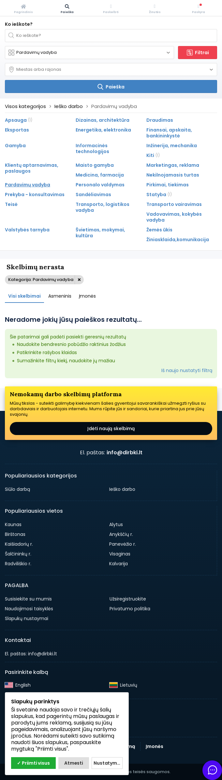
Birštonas (15, 534)
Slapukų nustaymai (26, 618)
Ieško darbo (122, 489)
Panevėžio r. (122, 544)
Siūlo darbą (17, 489)
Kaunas (13, 524)
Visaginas (119, 554)
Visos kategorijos (25, 106)
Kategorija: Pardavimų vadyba (40, 279)
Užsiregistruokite (128, 599)
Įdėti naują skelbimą (111, 428)
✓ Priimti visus (33, 763)
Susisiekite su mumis (28, 599)
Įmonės (87, 296)
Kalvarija (118, 563)
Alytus (116, 524)
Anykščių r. (121, 534)
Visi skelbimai (24, 296)
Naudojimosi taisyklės (29, 608)
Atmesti (73, 763)
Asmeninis (59, 296)
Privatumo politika (130, 608)
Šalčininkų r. (18, 554)
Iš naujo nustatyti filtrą (186, 370)
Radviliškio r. (18, 563)
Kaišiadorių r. (19, 544)
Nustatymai (107, 763)
